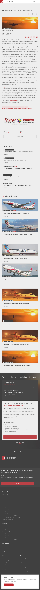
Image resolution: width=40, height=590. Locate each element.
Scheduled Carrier (7, 132)
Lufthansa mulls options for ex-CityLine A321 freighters (17, 168)
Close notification (36, 576)
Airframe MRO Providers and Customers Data (11, 517)
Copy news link (34, 37)
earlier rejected (13, 100)
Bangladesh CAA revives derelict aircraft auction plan (16, 344)
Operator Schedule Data (7, 502)
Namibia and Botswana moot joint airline (14, 176)
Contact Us (4, 569)
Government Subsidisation (7, 108)
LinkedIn (26, 37)
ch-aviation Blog (5, 560)
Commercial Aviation (10, 7)
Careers (3, 568)
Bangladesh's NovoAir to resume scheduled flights (15, 258)
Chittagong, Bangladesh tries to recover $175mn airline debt (17, 234)
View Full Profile (20, 136)
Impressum (22, 569)
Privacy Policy (23, 567)
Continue (9, 585)
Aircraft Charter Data (6, 513)
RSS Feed (37, 37)
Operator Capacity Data (7, 504)
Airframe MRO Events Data (7, 519)
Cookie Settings (23, 558)
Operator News (5, 494)
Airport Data (4, 498)
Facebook (31, 37)
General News (18, 7)
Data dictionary (5, 551)
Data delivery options (6, 549)
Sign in (33, 1)
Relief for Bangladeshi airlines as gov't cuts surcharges (16, 213)
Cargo (26, 107)
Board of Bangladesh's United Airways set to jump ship (16, 324)
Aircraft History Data (6, 511)
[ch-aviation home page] (6, 1)
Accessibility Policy (24, 571)
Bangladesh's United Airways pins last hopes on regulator (16, 365)
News (3, 7)
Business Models (17, 108)
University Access (5, 564)
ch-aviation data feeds (6, 546)
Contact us (20, 443)
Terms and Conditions (24, 565)
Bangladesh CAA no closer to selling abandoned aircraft (16, 303)
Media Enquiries (5, 566)
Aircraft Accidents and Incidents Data (9, 515)
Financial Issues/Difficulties (18, 107)
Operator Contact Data (6, 500)
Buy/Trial (20, 437)
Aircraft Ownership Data (7, 509)
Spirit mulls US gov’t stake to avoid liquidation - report (17, 185)
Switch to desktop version (20, 451)
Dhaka (3, 107)
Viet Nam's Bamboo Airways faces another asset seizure (18, 151)
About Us (4, 558)
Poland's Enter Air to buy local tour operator (15, 160)
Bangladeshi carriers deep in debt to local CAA (14, 279)
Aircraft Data (4, 507)
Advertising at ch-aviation (7, 562)
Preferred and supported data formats (9, 547)
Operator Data (5, 496)
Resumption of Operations (27, 108)
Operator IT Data (5, 506)
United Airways (33, 39)
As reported (5, 87)
